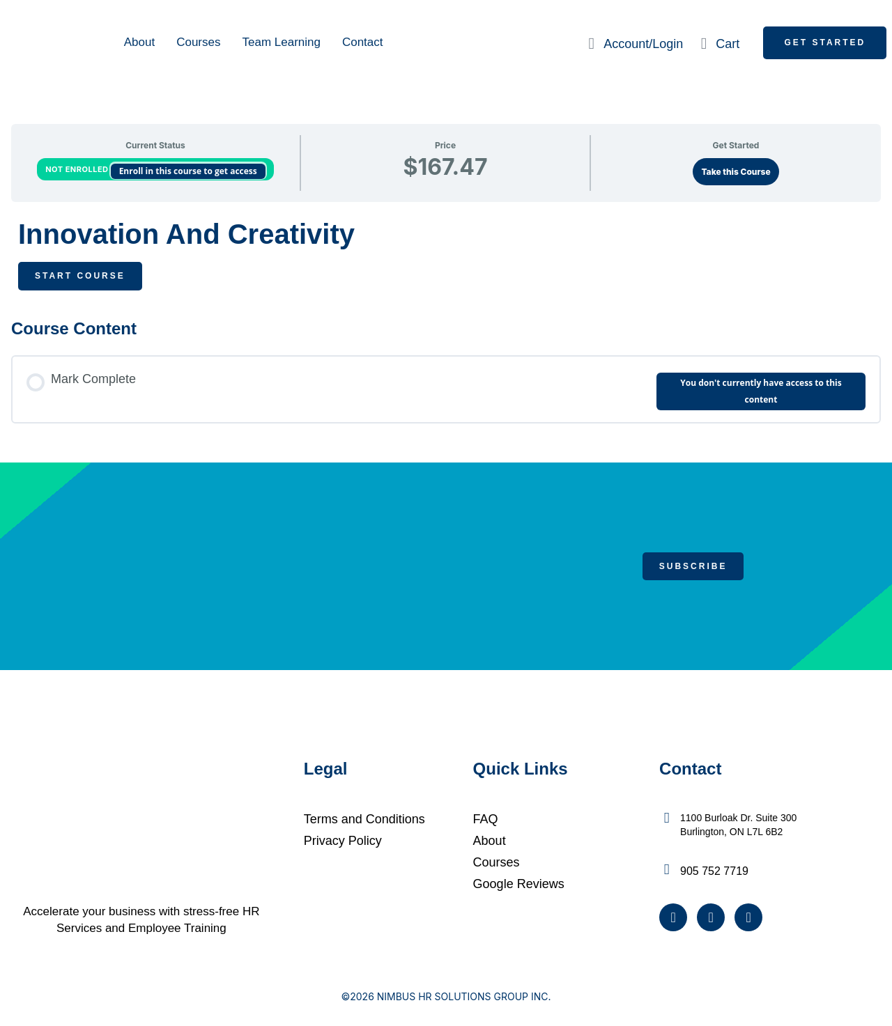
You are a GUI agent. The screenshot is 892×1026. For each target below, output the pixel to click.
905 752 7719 (714, 871)
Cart (727, 44)
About (139, 42)
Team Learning (281, 42)
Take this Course (735, 171)
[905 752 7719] (666, 869)
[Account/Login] (591, 44)
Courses (198, 42)
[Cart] (703, 44)
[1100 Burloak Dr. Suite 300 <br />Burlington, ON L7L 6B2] (666, 818)
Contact (362, 42)
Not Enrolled (77, 169)
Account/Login (643, 44)
